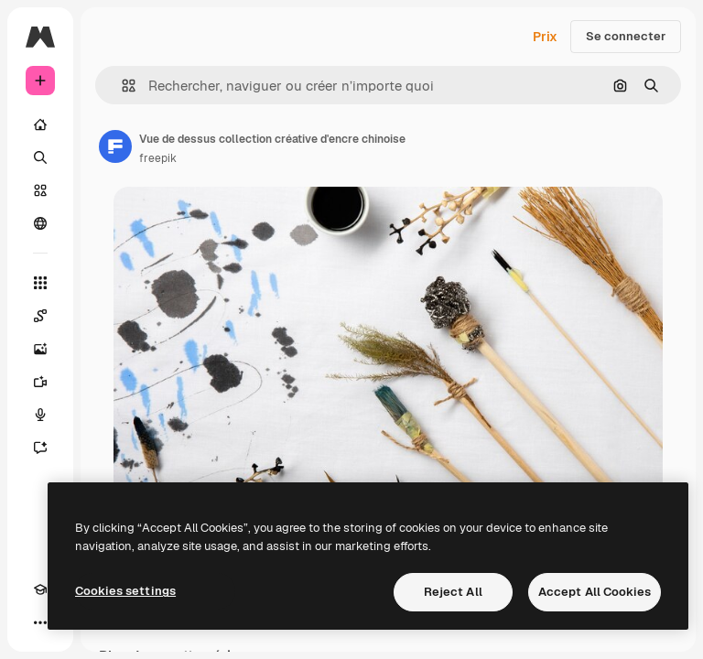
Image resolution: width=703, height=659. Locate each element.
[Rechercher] (40, 157)
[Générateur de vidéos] (40, 381)
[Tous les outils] (40, 282)
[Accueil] (40, 124)
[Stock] (40, 190)
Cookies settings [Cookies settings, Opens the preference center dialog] (125, 591)
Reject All (453, 592)
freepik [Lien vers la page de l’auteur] (158, 158)
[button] (121, 85)
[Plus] (40, 622)
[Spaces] (40, 315)
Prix (545, 36)
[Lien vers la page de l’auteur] (115, 146)
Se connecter (625, 36)
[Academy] (40, 589)
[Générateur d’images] (40, 348)
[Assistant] (40, 447)
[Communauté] (40, 223)
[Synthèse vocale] (40, 414)
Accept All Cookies (594, 592)
